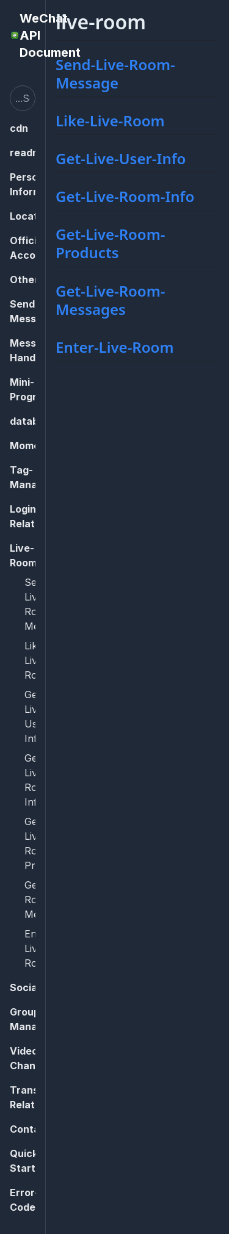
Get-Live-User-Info (121, 158)
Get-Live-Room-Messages (110, 300)
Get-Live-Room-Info (125, 196)
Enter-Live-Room (114, 347)
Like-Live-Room (110, 120)
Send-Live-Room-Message (115, 73)
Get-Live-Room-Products (110, 243)
